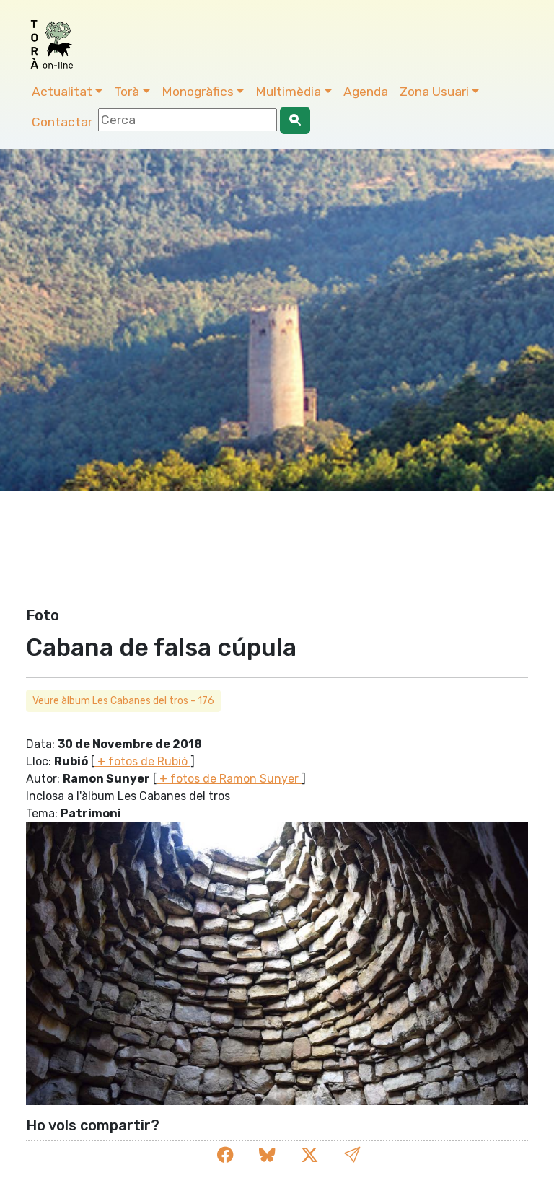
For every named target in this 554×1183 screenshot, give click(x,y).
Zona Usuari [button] (434, 91)
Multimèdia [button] (288, 91)
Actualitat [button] (62, 91)
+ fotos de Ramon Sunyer (229, 779)
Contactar (62, 122)
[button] (352, 1155)
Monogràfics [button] (198, 91)
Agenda (365, 91)
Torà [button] (126, 91)
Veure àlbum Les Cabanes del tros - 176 (123, 701)
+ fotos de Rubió (142, 761)
